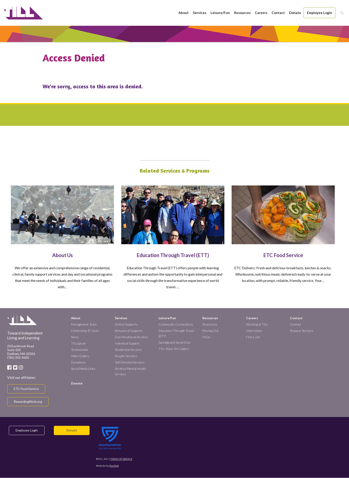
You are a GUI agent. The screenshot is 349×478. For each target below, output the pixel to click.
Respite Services (126, 356)
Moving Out (210, 331)
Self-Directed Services (130, 362)
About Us (62, 255)
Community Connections (176, 324)
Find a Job (253, 337)
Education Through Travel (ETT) (173, 255)
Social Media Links (83, 368)
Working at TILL (257, 324)
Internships (254, 331)
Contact (278, 13)
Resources (242, 13)
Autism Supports (126, 324)
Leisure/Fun (220, 13)
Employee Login (319, 13)
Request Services (301, 331)
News (75, 337)
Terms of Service (121, 458)
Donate (295, 13)
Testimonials (79, 349)
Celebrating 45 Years (85, 331)
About (183, 13)
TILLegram (78, 343)
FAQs (206, 337)
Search (341, 13)
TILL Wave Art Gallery (174, 349)
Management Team (84, 324)
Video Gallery (80, 356)
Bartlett (114, 465)
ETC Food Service (283, 255)
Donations (78, 362)
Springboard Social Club (174, 342)
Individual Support (127, 343)
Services (199, 13)
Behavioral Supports (129, 331)
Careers (261, 13)
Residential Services (128, 349)
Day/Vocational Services (131, 337)
